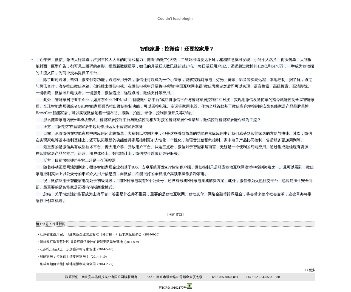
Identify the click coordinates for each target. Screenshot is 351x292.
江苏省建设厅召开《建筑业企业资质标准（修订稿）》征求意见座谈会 (91, 234)
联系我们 (71, 277)
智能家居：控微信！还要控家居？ (64, 257)
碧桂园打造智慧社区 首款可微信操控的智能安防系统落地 (81, 242)
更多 (312, 270)
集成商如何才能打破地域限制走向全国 (68, 264)
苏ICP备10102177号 (173, 288)
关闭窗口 (175, 215)
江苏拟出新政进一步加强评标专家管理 (68, 249)
